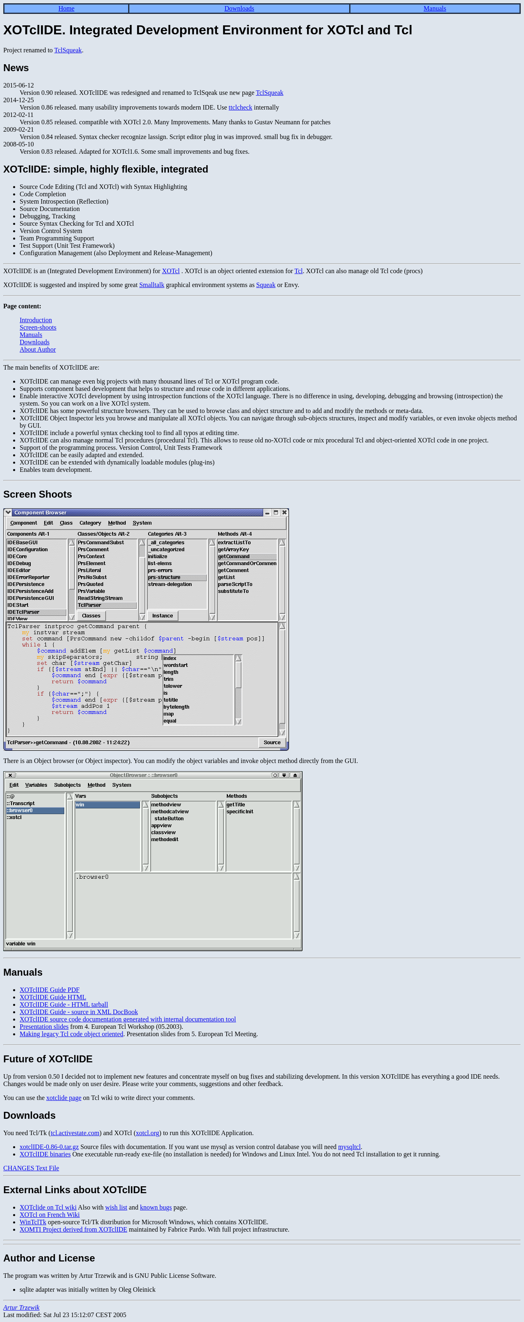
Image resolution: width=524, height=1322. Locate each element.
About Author (38, 349)
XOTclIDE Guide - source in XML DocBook (79, 1011)
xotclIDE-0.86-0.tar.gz (49, 1146)
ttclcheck (241, 107)
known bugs (156, 1207)
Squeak (266, 284)
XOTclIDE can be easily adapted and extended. (82, 454)
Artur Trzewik (21, 1307)
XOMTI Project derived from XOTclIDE (73, 1229)
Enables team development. (56, 469)
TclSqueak (68, 50)
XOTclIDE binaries (45, 1154)
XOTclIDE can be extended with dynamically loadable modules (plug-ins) (117, 462)
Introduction (36, 319)
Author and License (49, 1258)
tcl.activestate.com (75, 1132)
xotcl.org (147, 1132)
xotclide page (63, 1097)
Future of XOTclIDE (48, 1058)
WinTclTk (33, 1222)
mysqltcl (349, 1146)
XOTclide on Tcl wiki (48, 1207)
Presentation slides (44, 1026)
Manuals (435, 8)
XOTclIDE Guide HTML (53, 997)
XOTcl (171, 270)
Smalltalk (151, 284)
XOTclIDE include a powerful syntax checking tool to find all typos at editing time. (129, 432)
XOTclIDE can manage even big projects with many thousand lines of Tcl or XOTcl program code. (149, 381)
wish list (116, 1207)
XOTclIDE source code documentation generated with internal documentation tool (128, 1019)
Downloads (239, 8)
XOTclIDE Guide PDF (49, 989)
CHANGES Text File (31, 1168)
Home (67, 8)
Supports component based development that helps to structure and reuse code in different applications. (155, 388)
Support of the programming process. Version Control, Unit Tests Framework (121, 447)
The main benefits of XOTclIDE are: (51, 367)
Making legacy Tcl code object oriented (71, 1033)
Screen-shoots (38, 327)
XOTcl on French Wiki (50, 1214)
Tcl (298, 270)
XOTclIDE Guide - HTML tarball (64, 1004)
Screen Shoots (37, 494)
